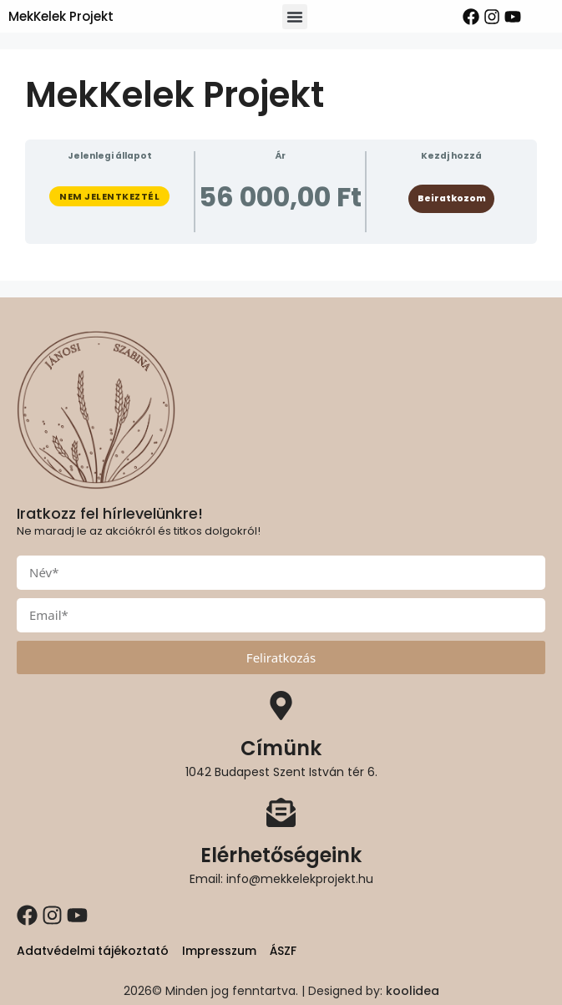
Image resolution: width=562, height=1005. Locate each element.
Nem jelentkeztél (109, 196)
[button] (294, 16)
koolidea (412, 990)
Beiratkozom (452, 198)
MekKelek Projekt (61, 16)
